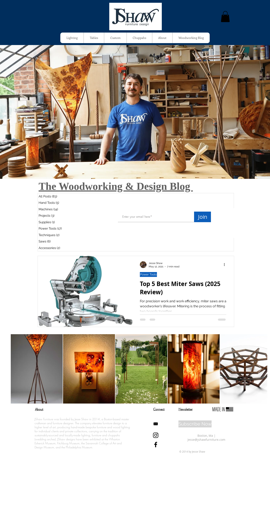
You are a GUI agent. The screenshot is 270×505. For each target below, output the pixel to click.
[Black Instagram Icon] (155, 435)
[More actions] (225, 264)
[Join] (202, 217)
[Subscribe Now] (195, 423)
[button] (225, 16)
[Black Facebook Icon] (155, 444)
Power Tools (148, 274)
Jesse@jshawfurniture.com (206, 440)
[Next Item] (260, 369)
